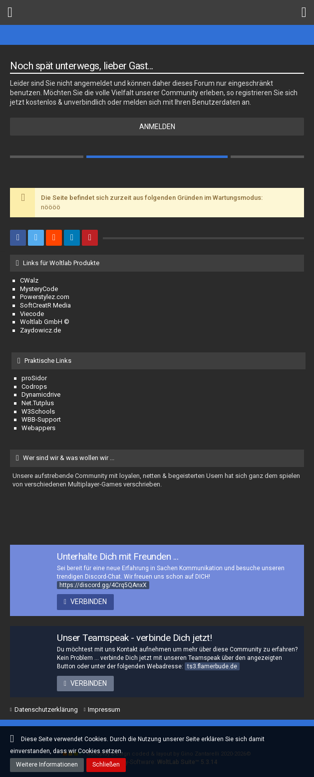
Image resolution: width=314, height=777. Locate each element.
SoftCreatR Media (45, 305)
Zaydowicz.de (40, 330)
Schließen (106, 764)
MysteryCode (39, 289)
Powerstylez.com (44, 297)
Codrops (34, 386)
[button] (10, 12)
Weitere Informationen (47, 764)
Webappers (38, 428)
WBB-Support (41, 419)
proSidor (34, 378)
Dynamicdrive (40, 394)
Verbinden (88, 602)
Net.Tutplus (37, 403)
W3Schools (38, 411)
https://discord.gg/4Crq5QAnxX (103, 585)
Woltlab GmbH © (44, 321)
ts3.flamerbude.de (212, 666)
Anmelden (157, 127)
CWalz (29, 280)
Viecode (32, 313)
